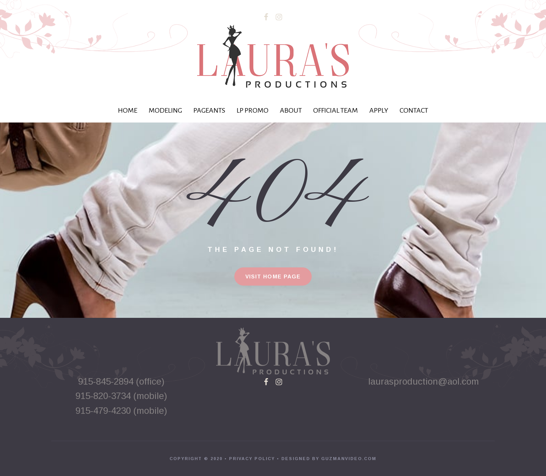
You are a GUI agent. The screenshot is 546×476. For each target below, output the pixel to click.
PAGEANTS (209, 110)
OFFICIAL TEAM (335, 110)
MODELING (165, 110)
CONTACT (414, 110)
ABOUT (291, 110)
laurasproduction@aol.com (425, 381)
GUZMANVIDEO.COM (349, 458)
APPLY (378, 110)
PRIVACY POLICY (252, 458)
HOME (127, 110)
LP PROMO (252, 110)
